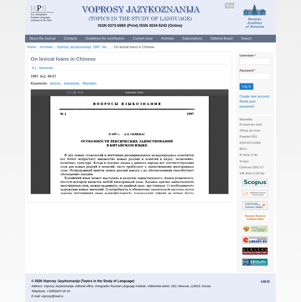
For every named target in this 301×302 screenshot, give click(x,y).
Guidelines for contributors (105, 38)
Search (246, 38)
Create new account (254, 96)
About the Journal (42, 38)
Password (246, 70)
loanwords (71, 83)
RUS (229, 5)
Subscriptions (192, 38)
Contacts (70, 38)
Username (247, 55)
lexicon (55, 83)
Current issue (143, 38)
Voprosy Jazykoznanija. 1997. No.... (83, 47)
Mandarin (90, 83)
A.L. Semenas (42, 68)
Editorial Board (222, 38)
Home (31, 47)
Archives (167, 38)
